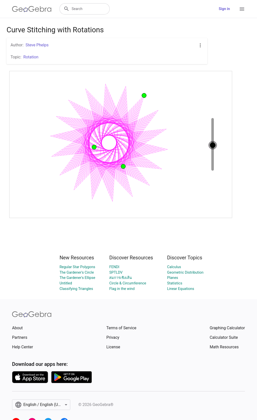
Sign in (224, 9)
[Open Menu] (242, 9)
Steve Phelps (37, 45)
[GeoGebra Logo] (31, 9)
